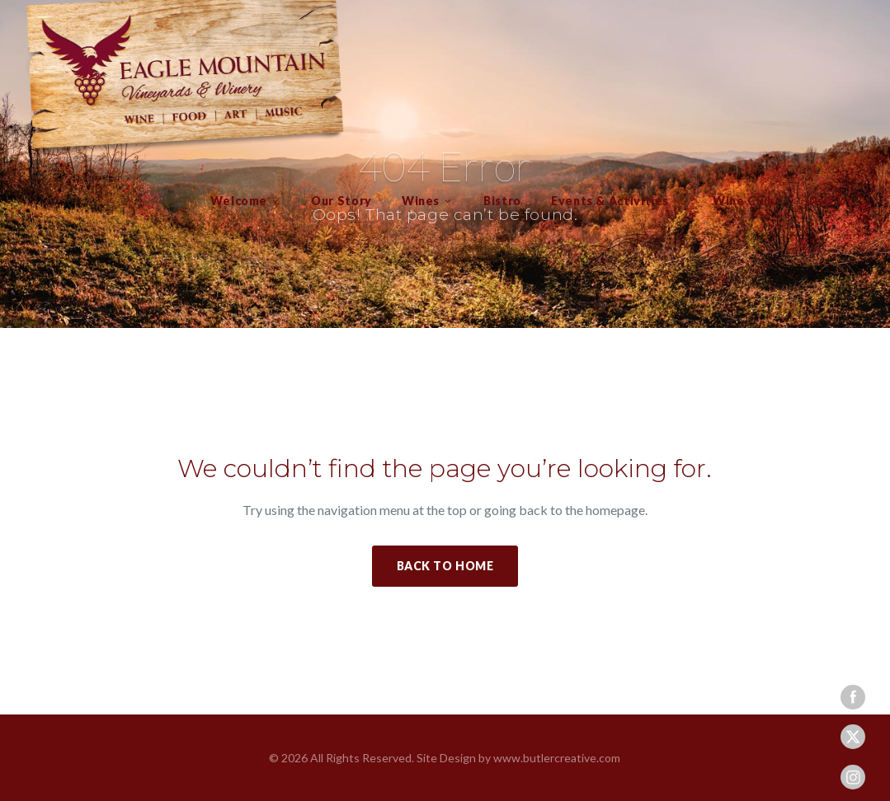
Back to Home (445, 566)
